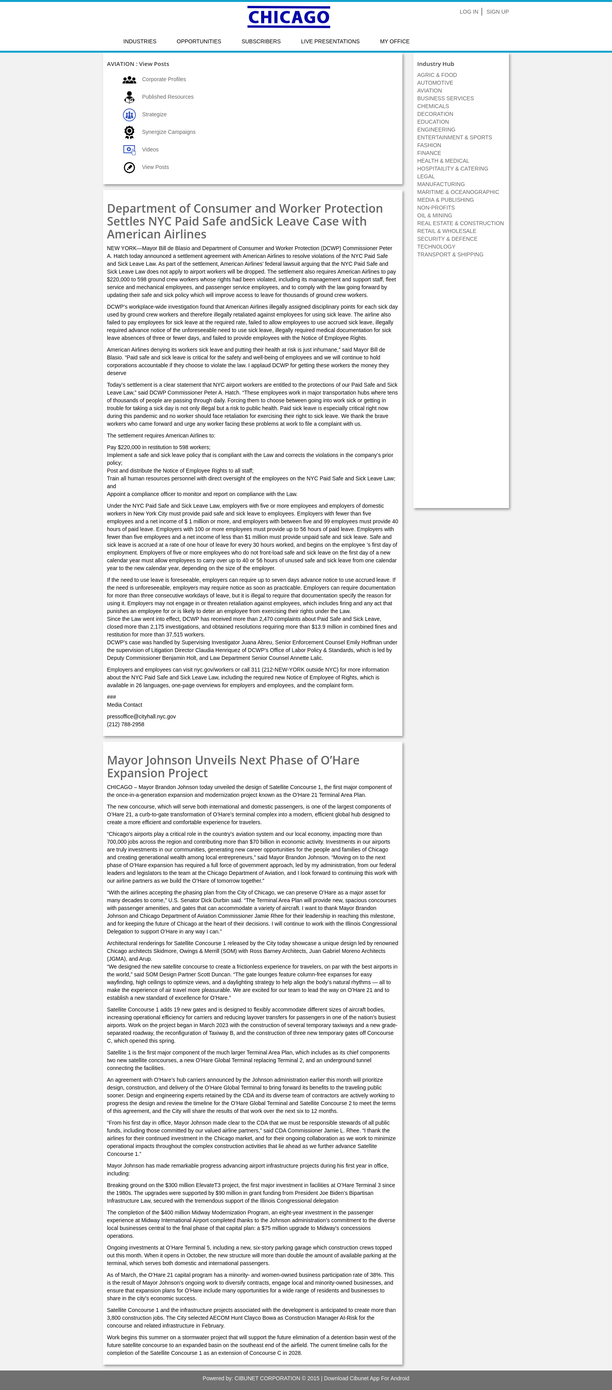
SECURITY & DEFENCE (447, 239)
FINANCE (429, 153)
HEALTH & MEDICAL (443, 161)
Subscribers (261, 41)
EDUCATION (433, 122)
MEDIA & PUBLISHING (445, 200)
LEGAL (426, 176)
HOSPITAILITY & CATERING (452, 168)
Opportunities (199, 41)
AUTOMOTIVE (435, 83)
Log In (469, 12)
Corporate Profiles (164, 79)
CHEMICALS (433, 106)
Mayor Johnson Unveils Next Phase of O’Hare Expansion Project (233, 766)
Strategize (154, 114)
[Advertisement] (461, 387)
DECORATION (435, 114)
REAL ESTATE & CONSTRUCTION (460, 223)
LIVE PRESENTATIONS (330, 41)
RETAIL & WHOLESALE (447, 231)
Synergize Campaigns (169, 132)
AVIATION (429, 90)
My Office (395, 41)
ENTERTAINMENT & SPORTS (454, 137)
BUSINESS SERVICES (445, 98)
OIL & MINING (434, 215)
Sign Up (497, 12)
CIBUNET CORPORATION (267, 1378)
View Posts (155, 167)
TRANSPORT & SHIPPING (450, 254)
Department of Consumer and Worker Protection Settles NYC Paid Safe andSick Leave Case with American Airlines (245, 221)
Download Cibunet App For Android (366, 1378)
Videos (150, 149)
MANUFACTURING (441, 184)
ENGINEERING (436, 129)
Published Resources (168, 97)
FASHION (429, 145)
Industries (140, 41)
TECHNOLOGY (436, 247)
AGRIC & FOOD (437, 75)
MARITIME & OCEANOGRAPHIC (458, 192)
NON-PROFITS (436, 207)
